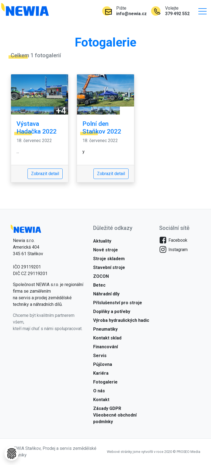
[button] (202, 11)
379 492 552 (177, 13)
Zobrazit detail (45, 173)
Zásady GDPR (107, 408)
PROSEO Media (188, 452)
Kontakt (101, 399)
